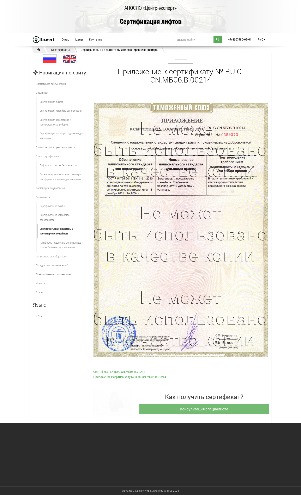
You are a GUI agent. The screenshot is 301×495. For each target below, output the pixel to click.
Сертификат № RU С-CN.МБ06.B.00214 (119, 372)
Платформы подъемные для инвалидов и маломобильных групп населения (61, 245)
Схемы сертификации (47, 156)
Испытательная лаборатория (51, 256)
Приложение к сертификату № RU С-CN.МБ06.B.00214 (129, 377)
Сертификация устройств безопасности (61, 110)
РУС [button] (261, 39)
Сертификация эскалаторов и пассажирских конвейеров (55, 122)
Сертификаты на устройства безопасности (55, 217)
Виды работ (42, 92)
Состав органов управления (50, 188)
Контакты (96, 39)
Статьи (39, 292)
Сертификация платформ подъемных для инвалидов (61, 136)
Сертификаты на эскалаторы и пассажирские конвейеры (119, 50)
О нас (65, 39)
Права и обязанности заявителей (53, 274)
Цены (79, 39)
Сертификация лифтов (150, 22)
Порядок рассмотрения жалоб (52, 265)
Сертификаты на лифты (52, 206)
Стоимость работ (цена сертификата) (56, 147)
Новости (40, 283)
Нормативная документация (51, 84)
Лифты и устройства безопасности (58, 165)
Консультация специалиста (206, 409)
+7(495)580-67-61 (240, 39)
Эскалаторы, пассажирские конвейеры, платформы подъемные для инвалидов (61, 176)
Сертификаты (60, 50)
